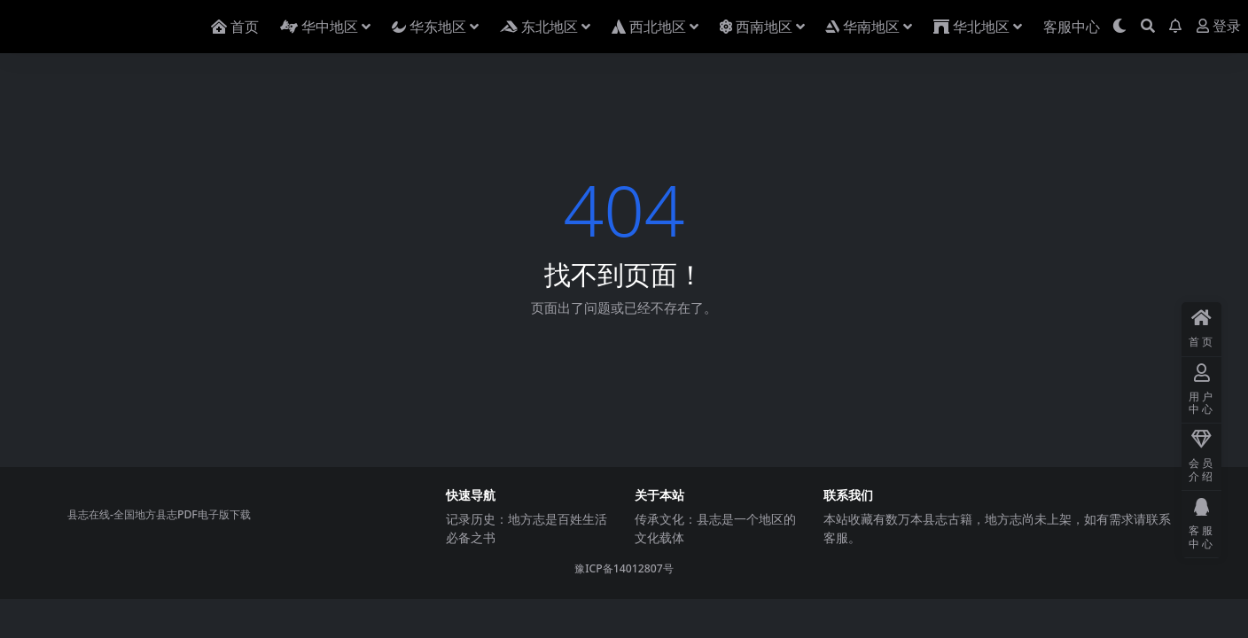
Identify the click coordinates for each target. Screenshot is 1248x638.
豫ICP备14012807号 (624, 568)
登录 (1219, 26)
